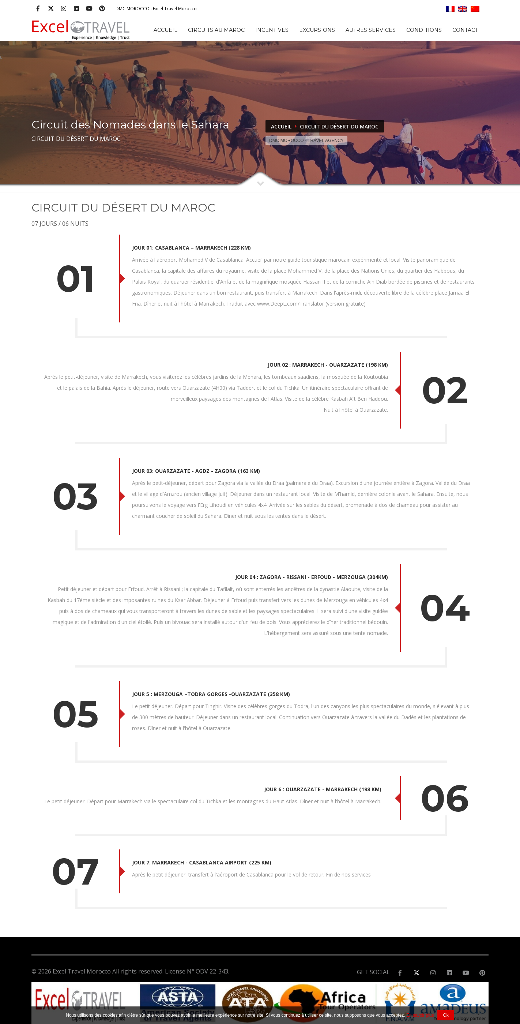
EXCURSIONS (317, 30)
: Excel (156, 8)
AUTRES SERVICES (371, 30)
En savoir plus (420, 1015)
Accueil (165, 30)
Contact (465, 30)
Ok (445, 1015)
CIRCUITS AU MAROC (216, 30)
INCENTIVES (272, 30)
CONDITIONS (424, 30)
